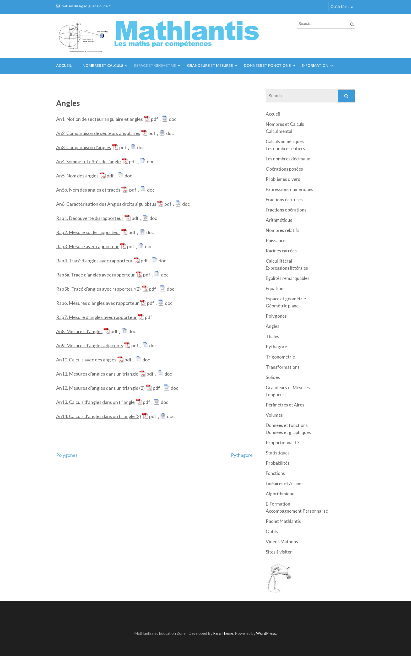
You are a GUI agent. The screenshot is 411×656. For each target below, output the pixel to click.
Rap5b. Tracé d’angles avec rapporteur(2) (98, 289)
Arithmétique (279, 220)
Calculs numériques (285, 141)
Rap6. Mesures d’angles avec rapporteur (97, 303)
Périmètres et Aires (285, 405)
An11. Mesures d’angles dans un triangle (97, 374)
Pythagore (242, 455)
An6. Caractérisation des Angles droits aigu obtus (106, 204)
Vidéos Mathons (282, 541)
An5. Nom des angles (77, 175)
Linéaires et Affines (285, 483)
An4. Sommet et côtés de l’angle (88, 161)
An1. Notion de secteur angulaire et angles (99, 119)
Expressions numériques (289, 189)
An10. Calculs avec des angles (86, 359)
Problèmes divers (283, 179)
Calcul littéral (279, 261)
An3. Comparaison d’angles (83, 147)
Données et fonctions (267, 65)
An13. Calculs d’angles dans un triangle (95, 402)
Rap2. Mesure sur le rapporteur (88, 232)
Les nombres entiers (285, 148)
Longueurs (276, 394)
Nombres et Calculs (103, 65)
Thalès (272, 336)
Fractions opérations (286, 210)
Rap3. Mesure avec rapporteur (87, 246)
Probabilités (278, 463)
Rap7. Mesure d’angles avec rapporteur (96, 317)
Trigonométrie (280, 357)
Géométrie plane (282, 305)
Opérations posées (284, 169)
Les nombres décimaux (288, 158)
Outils (272, 531)
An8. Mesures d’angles (79, 331)
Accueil (64, 65)
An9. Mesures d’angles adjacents (89, 345)
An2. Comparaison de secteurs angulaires (98, 133)
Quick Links (340, 6)
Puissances (277, 240)
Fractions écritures (284, 199)
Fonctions (275, 473)
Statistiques (278, 453)
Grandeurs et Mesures (210, 65)
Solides (273, 377)
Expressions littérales (287, 268)
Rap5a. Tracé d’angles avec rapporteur (95, 275)
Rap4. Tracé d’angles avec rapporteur (94, 260)
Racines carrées (281, 250)
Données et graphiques (288, 432)
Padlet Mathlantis (283, 521)
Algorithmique (280, 493)
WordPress (266, 633)
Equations (275, 288)
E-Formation (315, 65)
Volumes (274, 415)
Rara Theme (223, 633)
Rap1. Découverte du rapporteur (89, 218)
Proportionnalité (282, 442)
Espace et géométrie (155, 65)
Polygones (67, 455)
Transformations (283, 367)
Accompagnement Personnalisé (297, 511)
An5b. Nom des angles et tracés (88, 190)
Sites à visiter (279, 552)
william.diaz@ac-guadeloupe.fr (86, 6)
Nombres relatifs (282, 230)
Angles (272, 326)
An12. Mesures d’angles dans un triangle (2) (100, 388)
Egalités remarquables (288, 278)
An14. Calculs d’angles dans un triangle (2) (98, 416)
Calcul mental (279, 131)
